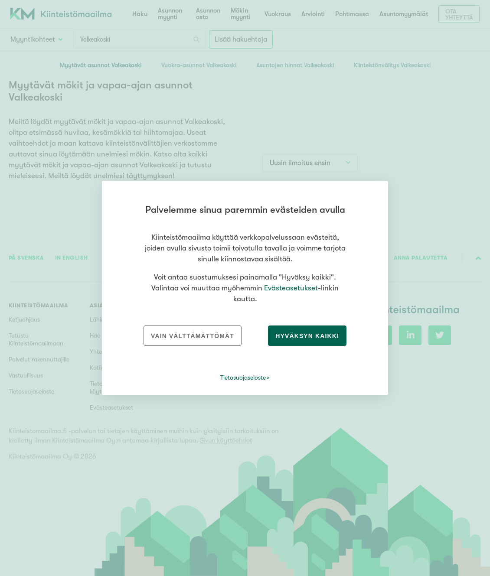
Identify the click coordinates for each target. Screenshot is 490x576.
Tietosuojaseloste (243, 377)
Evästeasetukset (291, 288)
